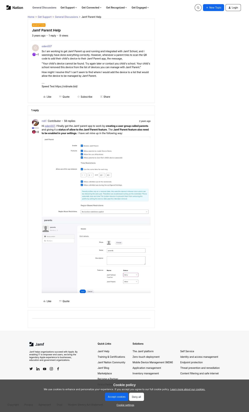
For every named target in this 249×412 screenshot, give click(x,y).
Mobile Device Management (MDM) (153, 362)
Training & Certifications (111, 356)
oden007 (47, 46)
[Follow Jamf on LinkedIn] (38, 369)
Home (31, 16)
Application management (147, 367)
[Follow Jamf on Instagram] (51, 369)
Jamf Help (103, 351)
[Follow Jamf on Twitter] (31, 368)
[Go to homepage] (14, 7)
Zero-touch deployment (146, 356)
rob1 (44, 120)
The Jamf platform (143, 351)
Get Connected (92, 7)
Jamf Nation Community (111, 362)
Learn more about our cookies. (187, 389)
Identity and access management (199, 356)
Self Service (187, 351)
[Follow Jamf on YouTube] (44, 369)
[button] (213, 7)
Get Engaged (140, 7)
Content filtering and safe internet (199, 373)
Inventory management (146, 373)
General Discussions (44, 7)
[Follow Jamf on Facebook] (58, 369)
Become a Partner (108, 378)
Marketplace (105, 373)
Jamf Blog (103, 367)
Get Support (69, 7)
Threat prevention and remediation (200, 367)
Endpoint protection (191, 362)
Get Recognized (116, 7)
